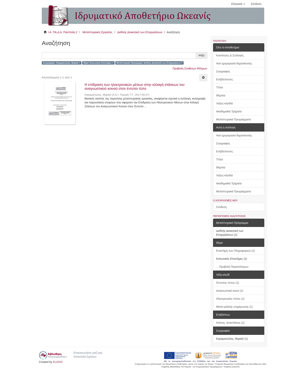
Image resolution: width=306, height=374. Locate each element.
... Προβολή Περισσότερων (232, 266)
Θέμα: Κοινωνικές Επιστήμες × (98, 63)
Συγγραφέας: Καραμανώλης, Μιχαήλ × (61, 63)
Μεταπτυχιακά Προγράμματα (233, 119)
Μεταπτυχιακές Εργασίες (97, 32)
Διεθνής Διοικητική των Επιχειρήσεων (139, 32)
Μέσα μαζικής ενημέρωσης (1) (234, 306)
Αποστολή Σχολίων (84, 356)
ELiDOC (58, 361)
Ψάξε (201, 55)
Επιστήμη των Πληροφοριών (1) (235, 250)
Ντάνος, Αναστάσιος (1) (230, 322)
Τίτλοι (219, 87)
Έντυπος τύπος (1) (227, 282)
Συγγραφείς (223, 71)
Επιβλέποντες (224, 79)
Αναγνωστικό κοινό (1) (229, 290)
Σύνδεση (221, 207)
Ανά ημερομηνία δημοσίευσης (234, 63)
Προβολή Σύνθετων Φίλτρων (190, 68)
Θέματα (220, 95)
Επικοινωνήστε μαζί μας (87, 352)
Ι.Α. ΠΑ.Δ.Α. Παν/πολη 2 (62, 32)
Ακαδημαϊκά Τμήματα (229, 111)
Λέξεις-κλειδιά (224, 103)
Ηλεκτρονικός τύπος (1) (230, 298)
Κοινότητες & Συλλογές (230, 55)
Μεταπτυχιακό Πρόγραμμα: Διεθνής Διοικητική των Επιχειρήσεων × (149, 63)
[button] (238, 4)
